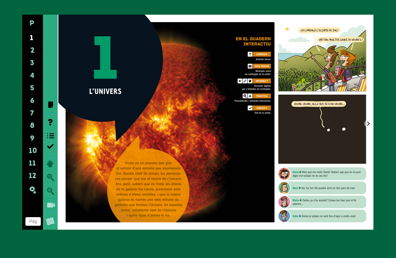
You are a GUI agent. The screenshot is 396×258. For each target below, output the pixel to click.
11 (32, 163)
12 (32, 176)
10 (33, 151)
